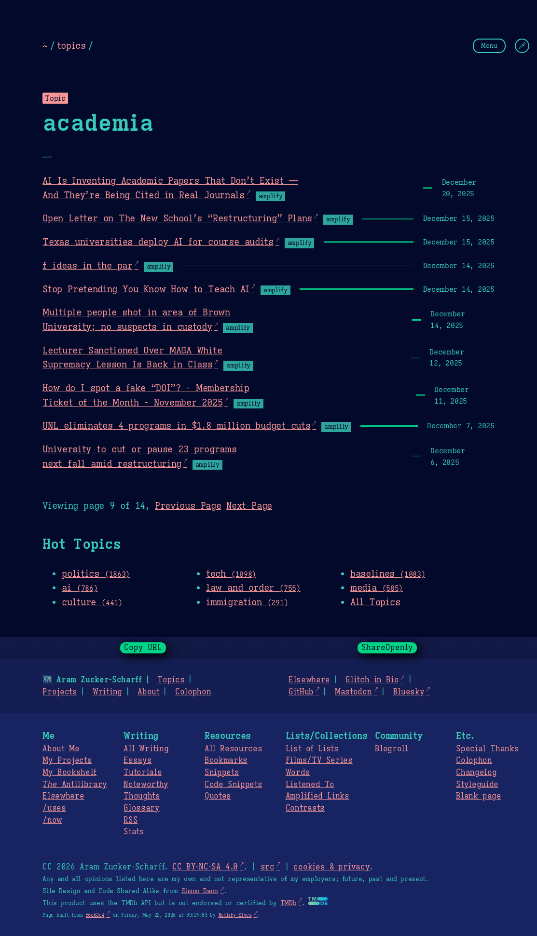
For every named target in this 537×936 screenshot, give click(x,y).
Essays (137, 760)
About (148, 692)
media (376, 587)
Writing (107, 692)
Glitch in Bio (372, 680)
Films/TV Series (319, 760)
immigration (247, 602)
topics (71, 45)
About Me (60, 749)
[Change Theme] (522, 46)
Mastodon (353, 692)
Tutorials (143, 772)
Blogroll (391, 749)
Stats (134, 832)
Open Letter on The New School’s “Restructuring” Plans (177, 218)
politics (96, 573)
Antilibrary (74, 784)
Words (298, 772)
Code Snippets (233, 784)
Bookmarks (226, 760)
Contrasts (305, 808)
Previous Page (188, 505)
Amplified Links (317, 796)
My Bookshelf (69, 772)
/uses (54, 808)
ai (79, 587)
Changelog (476, 772)
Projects (59, 692)
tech (231, 573)
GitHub (301, 692)
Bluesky (409, 692)
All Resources (233, 749)
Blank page (478, 796)
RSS (131, 820)
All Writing (146, 749)
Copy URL (143, 647)
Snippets (222, 772)
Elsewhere (309, 680)
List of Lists (312, 749)
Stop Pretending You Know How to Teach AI (145, 289)
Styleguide (477, 784)
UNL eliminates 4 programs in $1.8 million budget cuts (176, 425)
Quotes (218, 796)
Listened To (310, 784)
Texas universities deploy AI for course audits (157, 241)
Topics (170, 680)
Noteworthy (146, 784)
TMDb (288, 903)
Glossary (141, 808)
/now (52, 820)
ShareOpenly (387, 647)
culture (92, 602)
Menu (489, 45)
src (267, 867)
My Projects (67, 760)
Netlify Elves (235, 915)
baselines (387, 573)
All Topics (375, 602)
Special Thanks (487, 749)
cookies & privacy (331, 867)
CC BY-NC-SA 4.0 (204, 867)
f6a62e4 (95, 915)
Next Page (249, 505)
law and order (253, 587)
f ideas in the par (87, 265)
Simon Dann (199, 891)
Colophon (193, 692)
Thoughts (142, 796)
